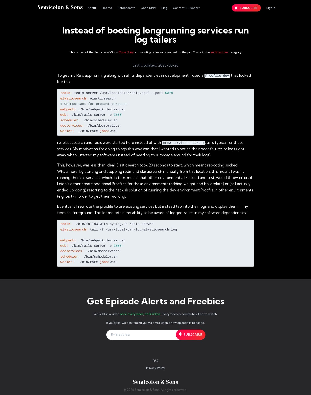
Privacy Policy (155, 368)
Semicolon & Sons (60, 7)
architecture (219, 52)
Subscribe (246, 8)
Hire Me (107, 8)
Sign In (270, 8)
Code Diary (148, 8)
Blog (164, 8)
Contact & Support (186, 8)
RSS (155, 361)
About (92, 8)
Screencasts (126, 8)
